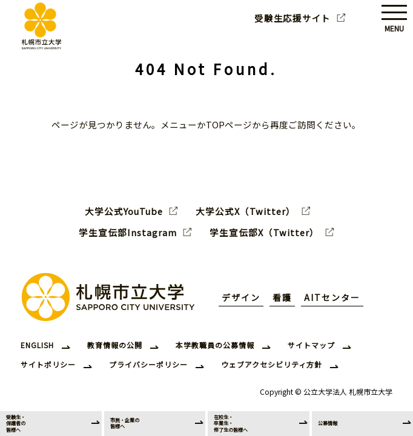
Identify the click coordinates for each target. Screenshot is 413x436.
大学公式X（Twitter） (246, 211)
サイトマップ (311, 345)
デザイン (241, 297)
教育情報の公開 (114, 345)
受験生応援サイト (292, 18)
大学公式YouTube (124, 211)
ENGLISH (37, 345)
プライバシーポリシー (148, 364)
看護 (282, 297)
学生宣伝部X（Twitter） (264, 232)
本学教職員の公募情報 (215, 345)
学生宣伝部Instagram (128, 232)
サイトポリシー (48, 364)
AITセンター (332, 297)
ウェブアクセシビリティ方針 (271, 364)
